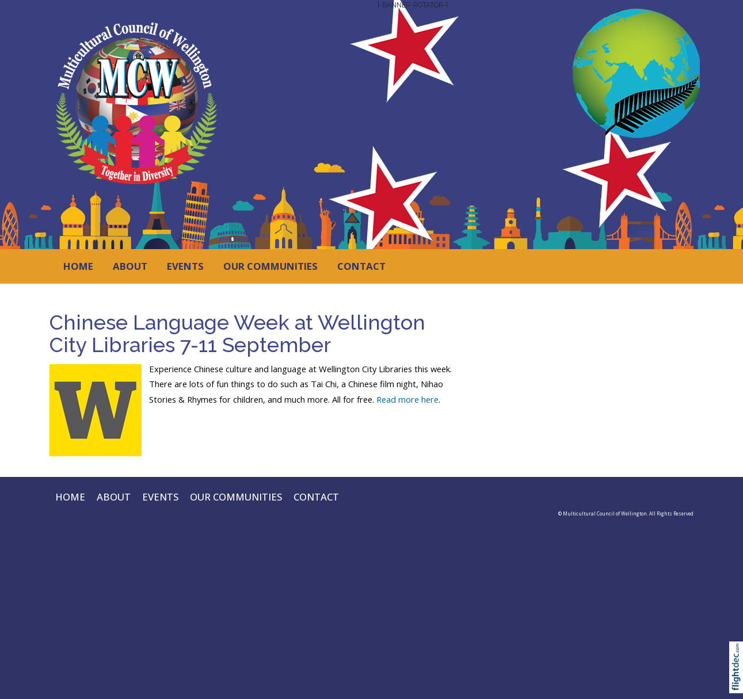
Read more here (407, 399)
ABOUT (130, 266)
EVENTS (185, 266)
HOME (78, 266)
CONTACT (361, 266)
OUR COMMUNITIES (270, 266)
